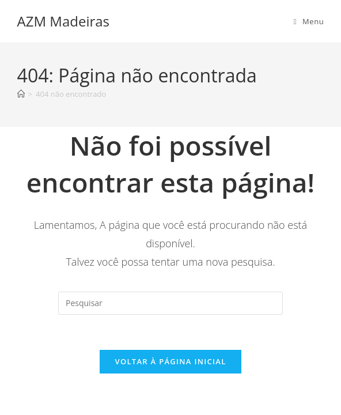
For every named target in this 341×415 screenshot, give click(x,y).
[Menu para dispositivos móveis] (309, 21)
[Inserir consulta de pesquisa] (170, 303)
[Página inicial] (21, 94)
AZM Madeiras (63, 21)
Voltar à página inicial (170, 361)
